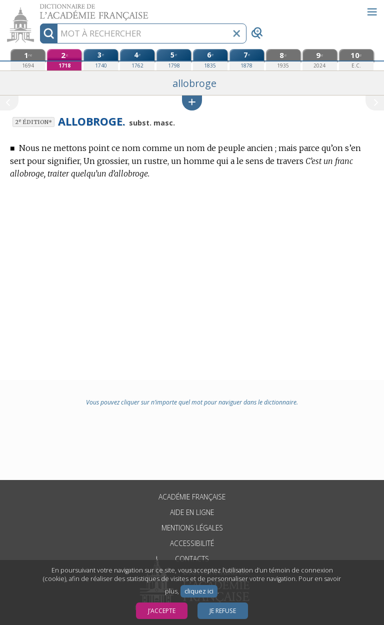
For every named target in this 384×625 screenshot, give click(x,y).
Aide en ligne (192, 512)
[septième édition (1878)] (247, 59)
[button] (192, 103)
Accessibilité (192, 543)
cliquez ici (199, 591)
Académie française (192, 497)
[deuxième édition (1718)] (64, 59)
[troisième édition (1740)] (101, 59)
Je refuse (223, 610)
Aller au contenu (39, 8)
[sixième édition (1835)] (210, 59)
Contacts (192, 559)
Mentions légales (192, 527)
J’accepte (162, 610)
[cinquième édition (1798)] (173, 59)
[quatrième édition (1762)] (137, 59)
